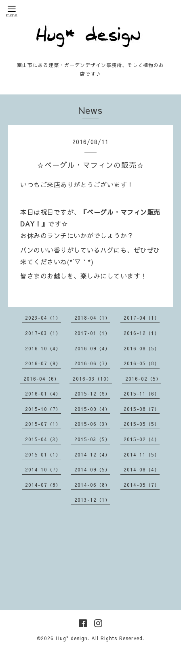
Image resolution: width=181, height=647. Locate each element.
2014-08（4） (142, 469)
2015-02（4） (142, 439)
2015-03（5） (92, 439)
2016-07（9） (43, 363)
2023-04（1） (43, 317)
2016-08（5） (142, 348)
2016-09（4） (92, 348)
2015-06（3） (92, 424)
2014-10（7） (43, 469)
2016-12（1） (142, 333)
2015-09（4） (92, 409)
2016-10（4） (43, 348)
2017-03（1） (43, 333)
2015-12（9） (92, 393)
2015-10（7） (43, 409)
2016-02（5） (143, 378)
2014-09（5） (92, 469)
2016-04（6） (41, 378)
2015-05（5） (142, 424)
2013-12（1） (92, 499)
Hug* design (72, 638)
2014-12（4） (92, 454)
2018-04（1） (92, 317)
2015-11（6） (142, 393)
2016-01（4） (43, 393)
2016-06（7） (92, 363)
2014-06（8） (92, 485)
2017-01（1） (92, 333)
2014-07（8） (43, 485)
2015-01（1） (43, 454)
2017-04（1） (142, 317)
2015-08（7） (142, 409)
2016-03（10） (92, 378)
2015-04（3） (43, 439)
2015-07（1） (43, 424)
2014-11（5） (142, 454)
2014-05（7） (142, 485)
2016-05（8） (142, 363)
